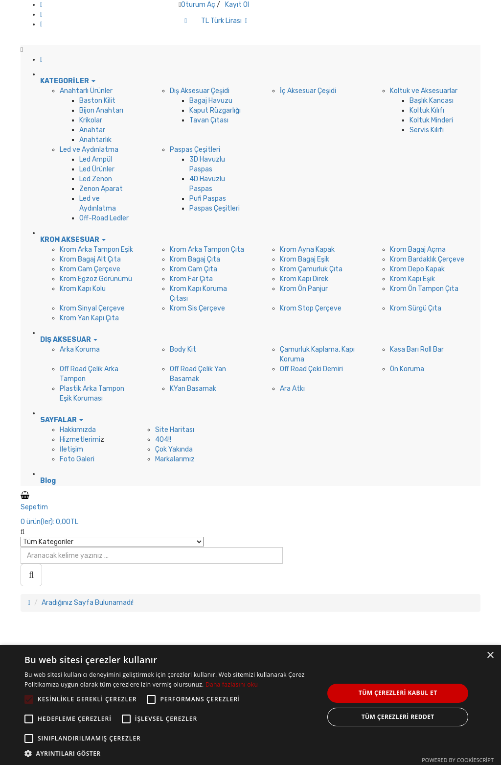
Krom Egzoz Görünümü (96, 279)
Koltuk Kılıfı (427, 110)
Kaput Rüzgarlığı (215, 110)
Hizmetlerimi (80, 439)
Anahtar (92, 130)
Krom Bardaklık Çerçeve (427, 259)
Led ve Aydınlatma (89, 149)
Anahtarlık (95, 140)
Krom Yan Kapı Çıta (89, 318)
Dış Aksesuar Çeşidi (199, 91)
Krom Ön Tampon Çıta (424, 289)
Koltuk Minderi (431, 120)
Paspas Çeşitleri (195, 149)
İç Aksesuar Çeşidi (308, 91)
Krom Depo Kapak (417, 269)
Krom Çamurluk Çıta (311, 269)
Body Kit (183, 349)
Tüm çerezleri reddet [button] (398, 717)
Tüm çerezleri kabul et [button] (398, 693)
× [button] (490, 655)
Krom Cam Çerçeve (90, 269)
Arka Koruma (80, 349)
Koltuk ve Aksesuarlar (423, 91)
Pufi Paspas (207, 198)
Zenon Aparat (101, 189)
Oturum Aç (198, 4)
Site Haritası (174, 430)
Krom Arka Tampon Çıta (207, 249)
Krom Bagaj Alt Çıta (90, 259)
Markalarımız (175, 459)
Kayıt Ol (237, 4)
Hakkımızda (78, 430)
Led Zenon (95, 179)
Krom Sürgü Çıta (415, 308)
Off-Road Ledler (104, 218)
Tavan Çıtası (208, 120)
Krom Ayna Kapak (307, 249)
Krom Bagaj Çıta (195, 259)
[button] (169, 753)
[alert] (250, 705)
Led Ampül (95, 159)
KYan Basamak (193, 388)
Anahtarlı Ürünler (86, 91)
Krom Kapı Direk (304, 279)
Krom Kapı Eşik (412, 279)
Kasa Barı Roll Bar (417, 349)
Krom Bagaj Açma (418, 249)
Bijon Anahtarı (101, 110)
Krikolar (90, 120)
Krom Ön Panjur (304, 289)
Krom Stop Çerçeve (311, 308)
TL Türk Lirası (224, 21)
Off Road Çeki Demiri (311, 369)
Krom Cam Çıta (193, 269)
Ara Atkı (292, 388)
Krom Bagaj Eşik (304, 259)
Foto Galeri (77, 459)
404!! (163, 439)
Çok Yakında (174, 449)
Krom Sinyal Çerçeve (92, 308)
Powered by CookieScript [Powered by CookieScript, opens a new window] (458, 760)
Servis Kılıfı (427, 130)
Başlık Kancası (432, 100)
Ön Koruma (407, 369)
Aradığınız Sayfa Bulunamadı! (88, 602)
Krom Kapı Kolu (83, 289)
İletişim (71, 449)
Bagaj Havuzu (210, 100)
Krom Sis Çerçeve (197, 308)
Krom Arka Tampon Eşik (96, 249)
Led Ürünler (96, 169)
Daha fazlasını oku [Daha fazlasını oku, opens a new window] (231, 684)
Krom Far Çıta (191, 279)
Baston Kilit (97, 100)
